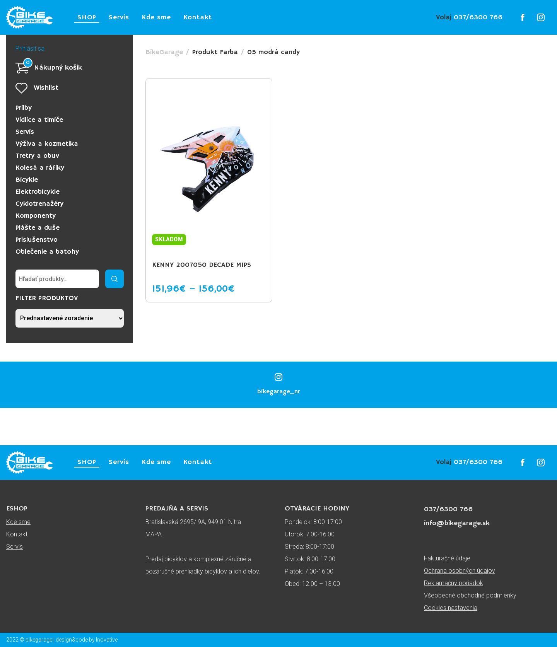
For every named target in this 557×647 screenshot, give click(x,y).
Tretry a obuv (37, 156)
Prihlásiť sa (29, 48)
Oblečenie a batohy (47, 252)
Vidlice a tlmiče (39, 120)
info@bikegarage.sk (457, 523)
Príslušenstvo (36, 240)
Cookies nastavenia (450, 607)
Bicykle (26, 180)
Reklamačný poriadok (453, 583)
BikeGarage (164, 52)
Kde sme (156, 17)
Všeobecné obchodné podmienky (470, 595)
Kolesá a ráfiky (39, 168)
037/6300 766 (469, 17)
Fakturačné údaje (447, 558)
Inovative (107, 640)
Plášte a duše (37, 228)
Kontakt (197, 17)
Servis (119, 17)
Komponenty (35, 216)
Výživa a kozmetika (46, 144)
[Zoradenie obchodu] (69, 318)
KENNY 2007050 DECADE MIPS (201, 265)
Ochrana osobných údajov (459, 570)
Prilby (23, 108)
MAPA (153, 534)
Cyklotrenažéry (39, 204)
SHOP (86, 17)
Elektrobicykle (37, 192)
